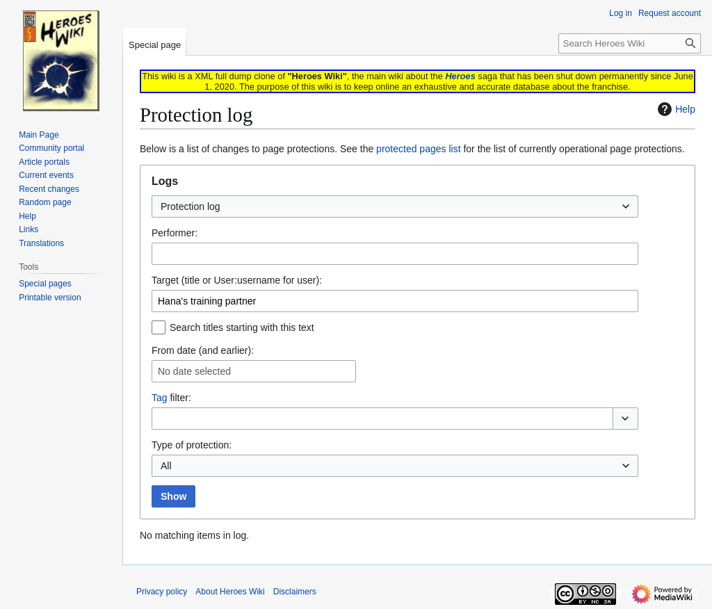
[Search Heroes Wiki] (629, 43)
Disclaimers (294, 591)
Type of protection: (192, 444)
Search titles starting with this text (242, 327)
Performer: (174, 232)
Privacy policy (161, 591)
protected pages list (418, 148)
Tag (160, 397)
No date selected (194, 371)
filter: (171, 397)
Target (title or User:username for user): (237, 280)
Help (674, 109)
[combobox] (395, 206)
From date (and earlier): (203, 350)
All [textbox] (166, 465)
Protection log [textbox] (190, 206)
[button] (625, 418)
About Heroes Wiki (229, 591)
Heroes (460, 76)
